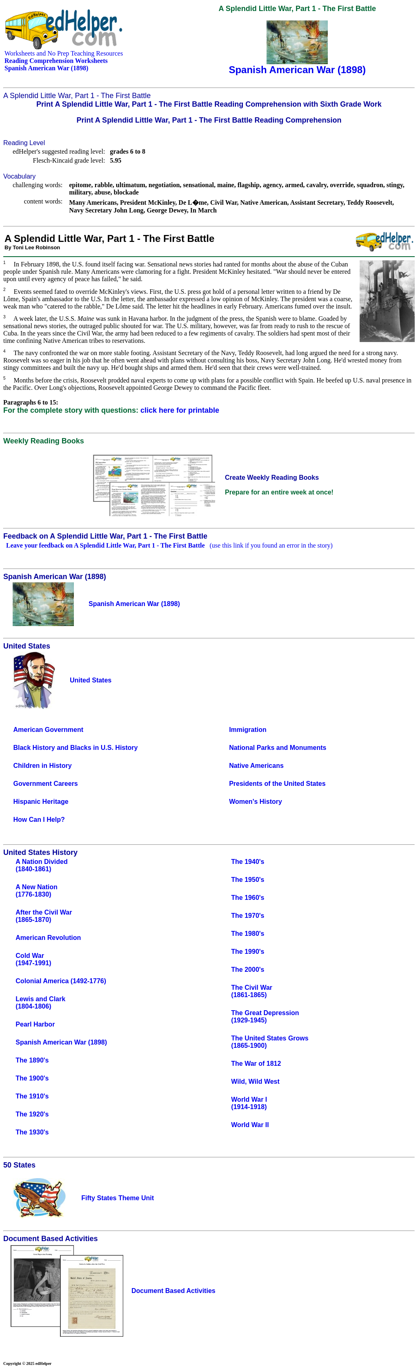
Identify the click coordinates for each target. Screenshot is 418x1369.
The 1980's (247, 933)
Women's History (255, 801)
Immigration (248, 729)
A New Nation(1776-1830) (37, 891)
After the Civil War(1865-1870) (44, 916)
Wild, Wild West (255, 1081)
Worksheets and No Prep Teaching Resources (63, 53)
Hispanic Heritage (40, 801)
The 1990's (247, 951)
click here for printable (179, 410)
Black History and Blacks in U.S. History (75, 747)
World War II (250, 1124)
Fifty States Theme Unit (117, 1198)
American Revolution (48, 937)
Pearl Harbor (35, 1024)
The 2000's (247, 969)
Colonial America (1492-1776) (61, 981)
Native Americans (256, 765)
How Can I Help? (38, 819)
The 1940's (247, 861)
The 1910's (32, 1096)
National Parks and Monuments (277, 747)
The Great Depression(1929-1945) (265, 1016)
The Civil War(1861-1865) (251, 991)
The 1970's (247, 915)
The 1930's (32, 1132)
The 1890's (32, 1060)
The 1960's (247, 897)
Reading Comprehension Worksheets (56, 60)
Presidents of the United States (277, 783)
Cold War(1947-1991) (33, 959)
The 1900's (32, 1078)
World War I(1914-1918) (249, 1103)
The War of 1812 (256, 1063)
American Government (48, 729)
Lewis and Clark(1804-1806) (40, 1002)
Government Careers (45, 783)
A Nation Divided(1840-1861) (41, 865)
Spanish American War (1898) (61, 1042)
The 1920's (32, 1114)
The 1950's (247, 879)
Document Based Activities (173, 1290)
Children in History (42, 765)
